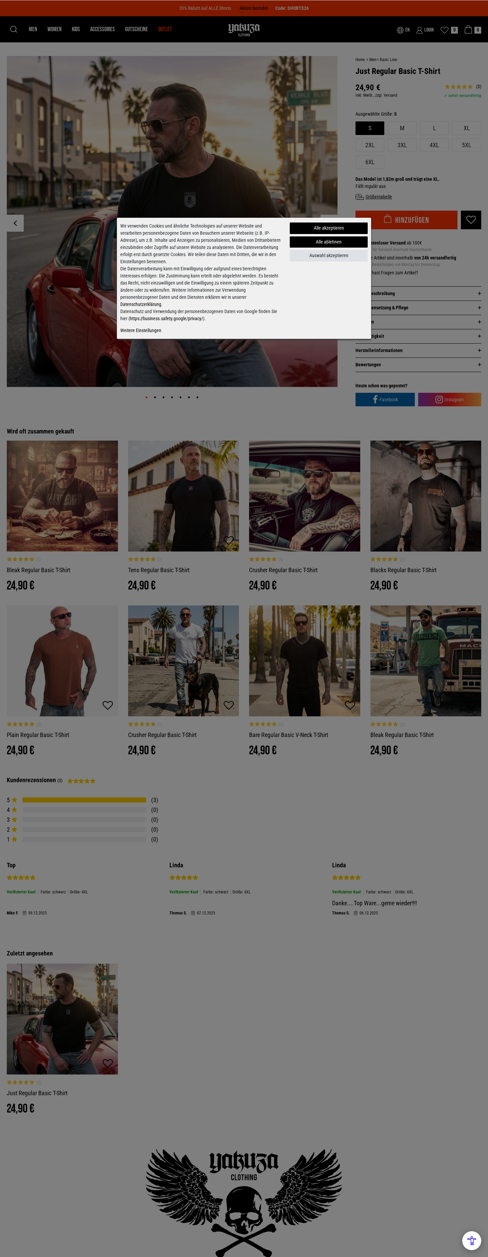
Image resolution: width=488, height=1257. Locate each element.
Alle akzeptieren (329, 228)
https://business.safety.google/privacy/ (166, 318)
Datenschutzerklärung (140, 304)
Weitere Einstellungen (140, 330)
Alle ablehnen (329, 242)
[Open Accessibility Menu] (471, 1240)
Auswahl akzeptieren (328, 255)
